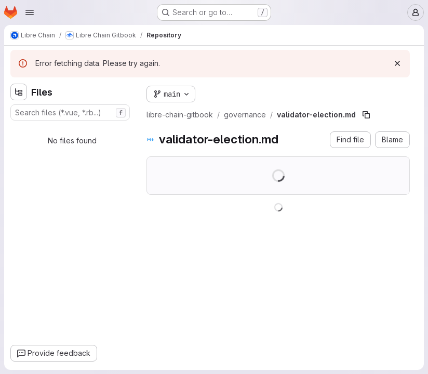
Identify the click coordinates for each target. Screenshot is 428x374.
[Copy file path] (366, 114)
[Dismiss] (397, 63)
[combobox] (70, 112)
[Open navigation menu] (29, 12)
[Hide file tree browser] (18, 92)
